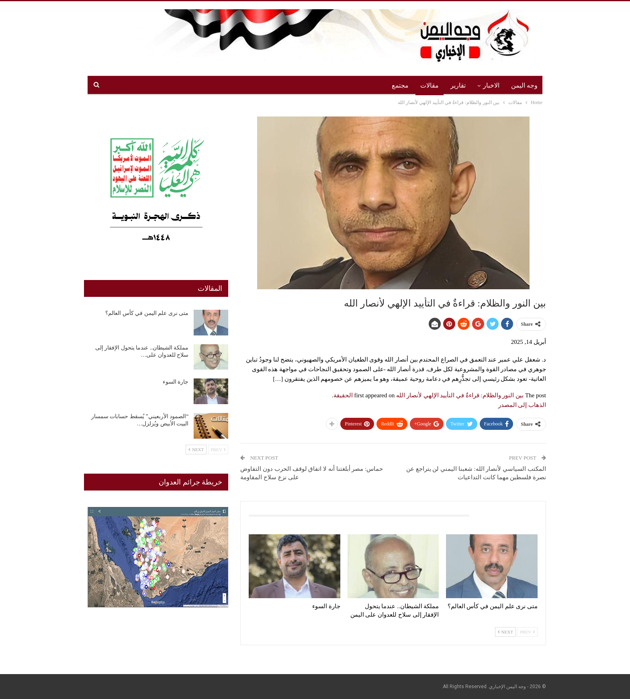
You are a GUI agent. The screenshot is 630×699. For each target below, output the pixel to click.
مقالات (429, 85)
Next (505, 632)
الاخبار (491, 85)
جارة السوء (176, 382)
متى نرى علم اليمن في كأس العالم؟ (146, 313)
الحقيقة (343, 395)
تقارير (458, 85)
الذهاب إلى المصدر (522, 405)
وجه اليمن (524, 85)
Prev (527, 632)
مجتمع (400, 85)
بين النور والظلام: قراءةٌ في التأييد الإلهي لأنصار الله (460, 395)
